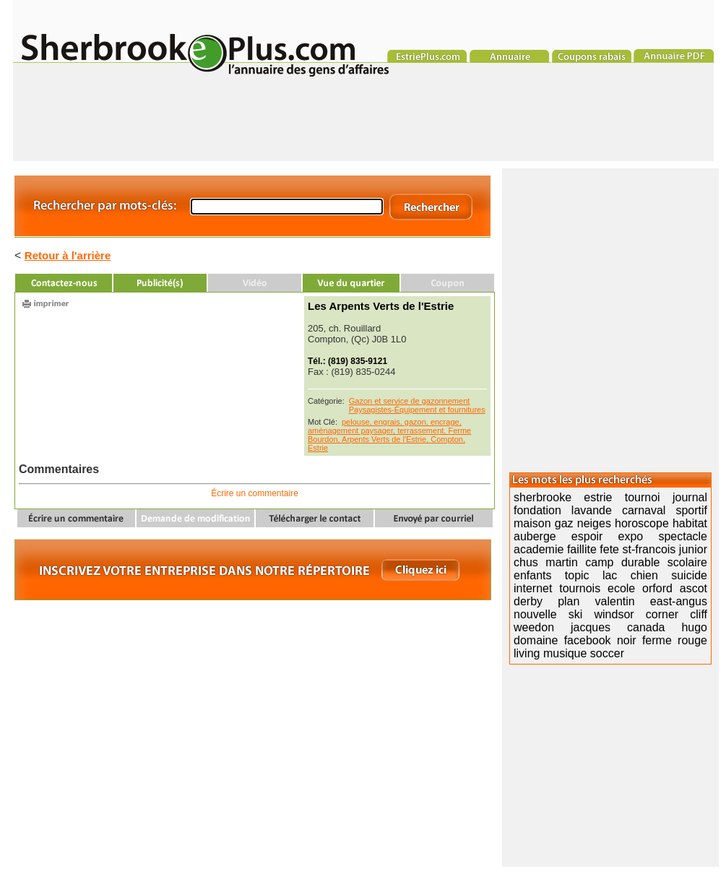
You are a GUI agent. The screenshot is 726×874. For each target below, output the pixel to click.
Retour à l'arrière (68, 255)
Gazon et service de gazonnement (409, 401)
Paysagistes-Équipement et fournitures (417, 409)
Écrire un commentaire (254, 493)
